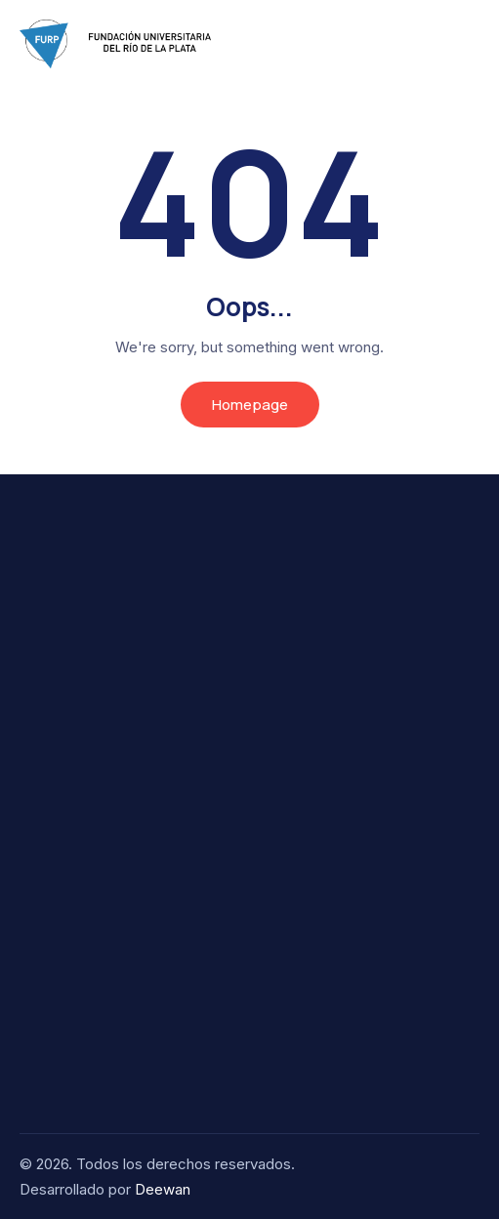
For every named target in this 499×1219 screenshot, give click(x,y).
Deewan (162, 1189)
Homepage (250, 404)
